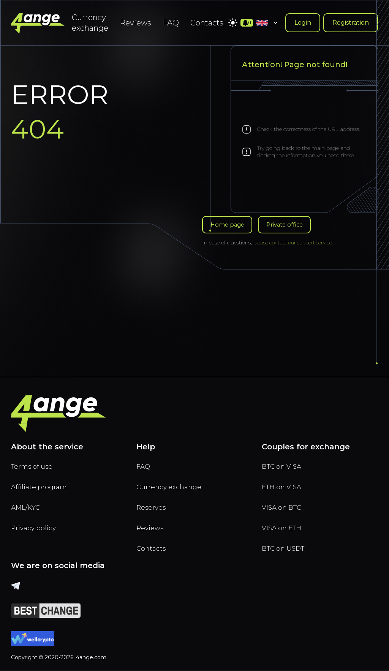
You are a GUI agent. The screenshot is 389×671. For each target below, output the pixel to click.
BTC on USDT (286, 546)
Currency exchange (90, 23)
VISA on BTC (285, 502)
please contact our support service (295, 242)
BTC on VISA (285, 458)
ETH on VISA (285, 480)
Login (302, 22)
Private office (291, 223)
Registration (350, 22)
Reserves (153, 502)
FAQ (171, 22)
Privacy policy (36, 524)
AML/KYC (28, 502)
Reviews (135, 22)
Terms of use (34, 458)
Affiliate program (42, 480)
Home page (229, 223)
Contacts (206, 22)
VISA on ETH (285, 524)
